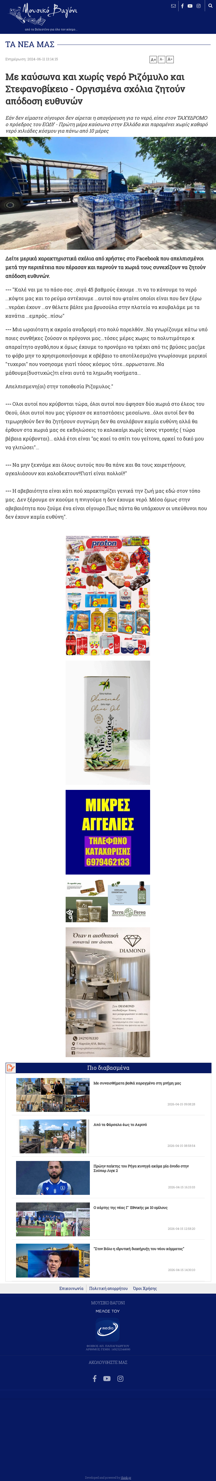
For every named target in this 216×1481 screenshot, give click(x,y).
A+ (153, 59)
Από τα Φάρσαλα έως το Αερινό (120, 1124)
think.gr (126, 1478)
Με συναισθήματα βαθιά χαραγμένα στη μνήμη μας (137, 1083)
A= (170, 59)
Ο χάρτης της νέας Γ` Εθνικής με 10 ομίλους (130, 1207)
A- (162, 59)
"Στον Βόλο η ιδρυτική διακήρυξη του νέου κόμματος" (138, 1248)
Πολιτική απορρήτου (108, 1288)
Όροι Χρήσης (145, 1288)
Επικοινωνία (71, 1288)
